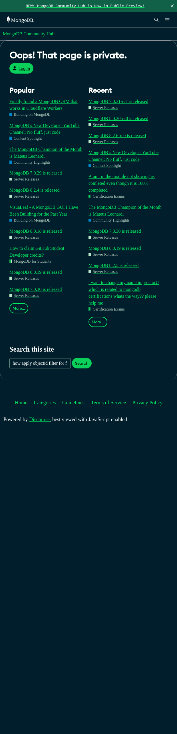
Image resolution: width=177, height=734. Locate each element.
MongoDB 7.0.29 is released (35, 173)
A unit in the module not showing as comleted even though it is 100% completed (121, 183)
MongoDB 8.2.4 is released (34, 190)
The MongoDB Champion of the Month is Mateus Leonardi (46, 153)
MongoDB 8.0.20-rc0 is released (118, 118)
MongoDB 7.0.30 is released (35, 289)
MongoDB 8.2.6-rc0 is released (117, 135)
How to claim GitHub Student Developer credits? (36, 251)
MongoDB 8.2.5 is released (113, 265)
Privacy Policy (147, 402)
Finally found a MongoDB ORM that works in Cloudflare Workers (43, 105)
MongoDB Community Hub (28, 33)
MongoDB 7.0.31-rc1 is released (118, 101)
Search (81, 363)
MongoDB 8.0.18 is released (35, 231)
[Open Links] (167, 20)
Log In (21, 68)
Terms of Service (108, 402)
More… (19, 308)
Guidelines (73, 402)
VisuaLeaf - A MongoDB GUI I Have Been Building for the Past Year (43, 210)
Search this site (31, 349)
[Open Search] (156, 19)
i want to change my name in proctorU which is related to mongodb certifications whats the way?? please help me (123, 292)
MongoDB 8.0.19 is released (35, 272)
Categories (45, 402)
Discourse (39, 419)
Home (21, 402)
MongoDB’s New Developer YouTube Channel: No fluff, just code (44, 129)
